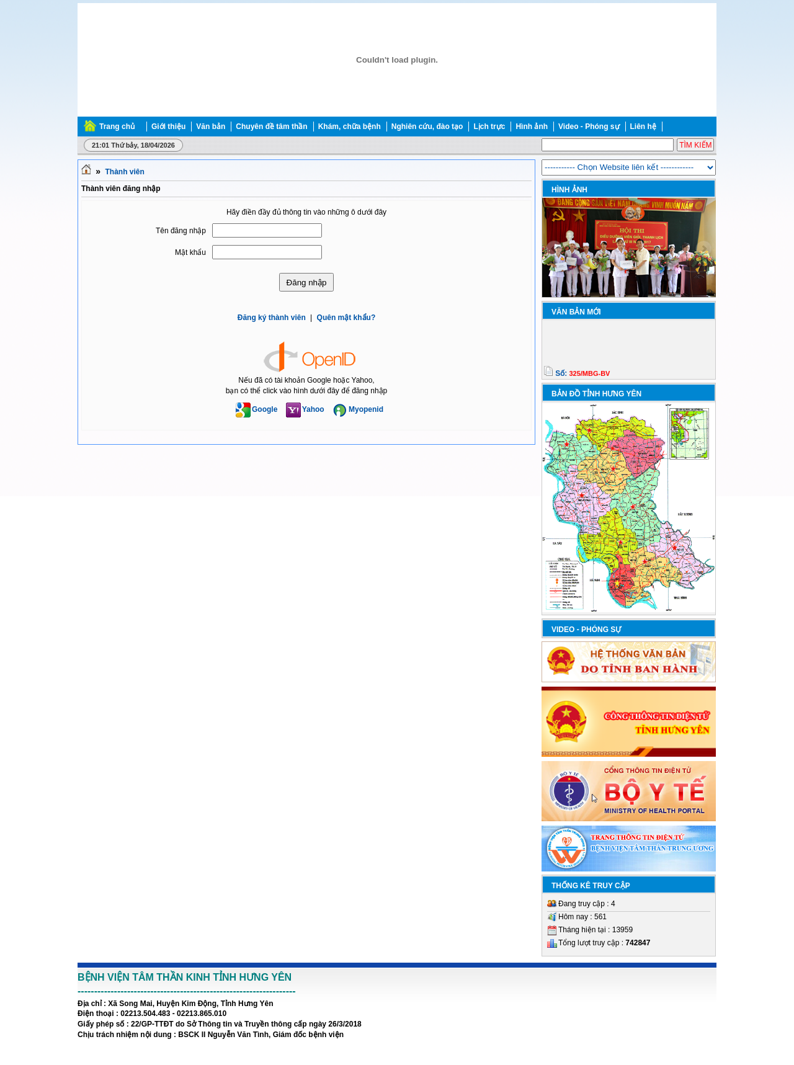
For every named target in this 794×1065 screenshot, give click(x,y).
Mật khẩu (190, 252)
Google (256, 409)
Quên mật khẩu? (346, 317)
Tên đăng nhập (181, 230)
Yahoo (305, 409)
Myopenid (357, 409)
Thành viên (124, 171)
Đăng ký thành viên (272, 317)
